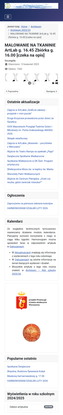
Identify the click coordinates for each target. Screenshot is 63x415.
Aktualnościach (23, 252)
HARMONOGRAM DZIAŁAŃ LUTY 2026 (27, 208)
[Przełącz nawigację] (8, 17)
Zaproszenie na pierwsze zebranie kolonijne (30, 203)
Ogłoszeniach (17, 246)
